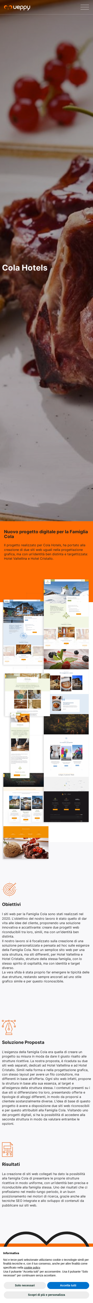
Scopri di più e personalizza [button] (46, 1294)
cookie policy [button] (32, 1267)
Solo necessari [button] (25, 1285)
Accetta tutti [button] (68, 1285)
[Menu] (85, 7)
